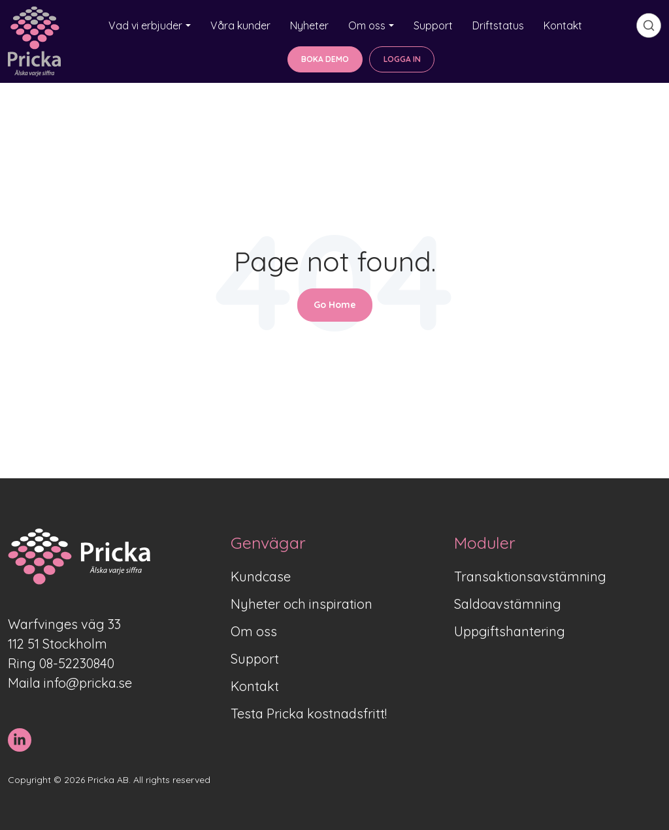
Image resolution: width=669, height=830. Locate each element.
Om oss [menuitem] (254, 631)
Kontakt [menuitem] (255, 686)
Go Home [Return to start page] (335, 305)
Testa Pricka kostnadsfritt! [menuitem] (309, 713)
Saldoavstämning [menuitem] (507, 604)
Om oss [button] (366, 25)
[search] (649, 25)
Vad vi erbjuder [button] (145, 25)
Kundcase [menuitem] (261, 576)
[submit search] (649, 25)
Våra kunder (240, 25)
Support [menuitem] (255, 659)
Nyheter (309, 25)
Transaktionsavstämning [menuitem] (530, 576)
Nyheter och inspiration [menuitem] (301, 604)
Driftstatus (498, 25)
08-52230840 (76, 663)
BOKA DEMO (325, 59)
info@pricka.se (88, 683)
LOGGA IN (402, 59)
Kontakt (563, 25)
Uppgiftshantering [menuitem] (509, 631)
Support (433, 25)
